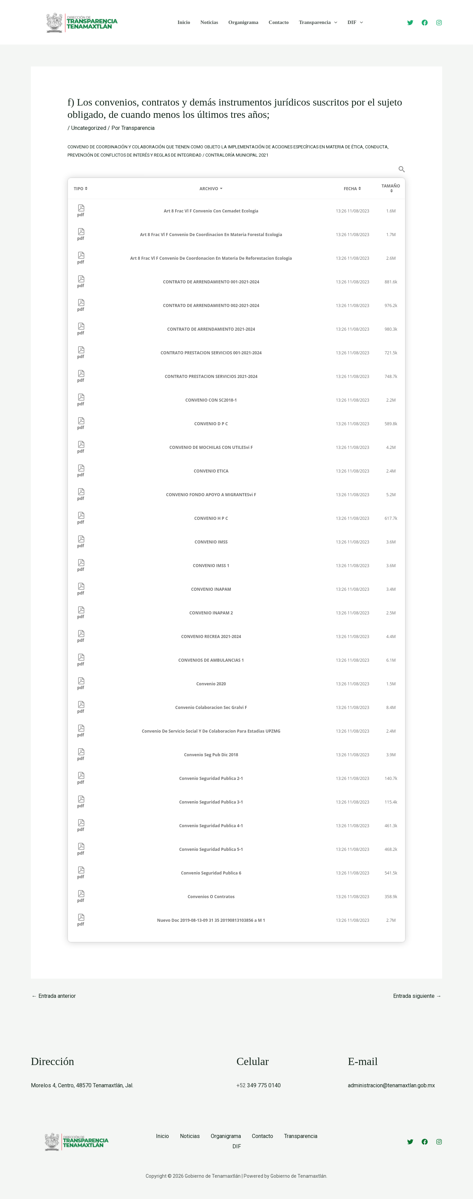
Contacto (279, 22)
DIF (355, 22)
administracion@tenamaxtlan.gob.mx (391, 1085)
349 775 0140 (264, 1085)
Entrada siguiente (417, 996)
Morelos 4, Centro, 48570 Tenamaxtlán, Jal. (82, 1085)
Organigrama (243, 22)
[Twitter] (410, 23)
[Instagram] (439, 23)
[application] (334, 22)
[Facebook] (425, 23)
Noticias (209, 22)
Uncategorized (88, 128)
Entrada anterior (54, 996)
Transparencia (318, 22)
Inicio (184, 22)
